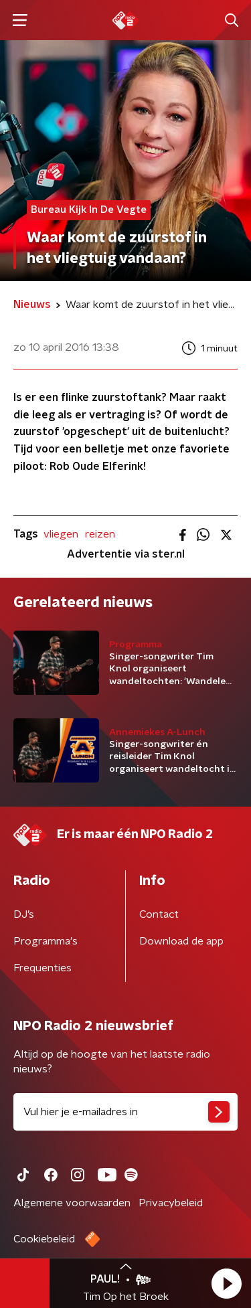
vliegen (61, 534)
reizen (100, 534)
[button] (226, 1283)
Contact (159, 914)
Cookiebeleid (44, 1239)
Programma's (45, 941)
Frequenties (42, 968)
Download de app (181, 941)
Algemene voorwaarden (72, 1203)
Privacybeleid (171, 1203)
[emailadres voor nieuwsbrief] (125, 1112)
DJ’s (23, 914)
